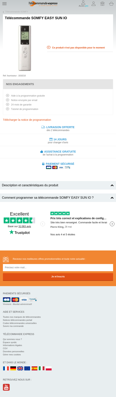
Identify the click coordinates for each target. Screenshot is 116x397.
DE (13, 368)
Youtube (6, 387)
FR (6, 368)
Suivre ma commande (13, 326)
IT (42, 368)
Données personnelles (13, 351)
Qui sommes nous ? (12, 339)
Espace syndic (10, 342)
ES (34, 368)
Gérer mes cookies (12, 354)
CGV (5, 348)
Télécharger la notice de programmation (27, 119)
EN (27, 368)
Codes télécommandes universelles (20, 323)
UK (20, 368)
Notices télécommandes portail (17, 320)
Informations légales (12, 345)
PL (49, 368)
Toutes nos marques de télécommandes (22, 317)
